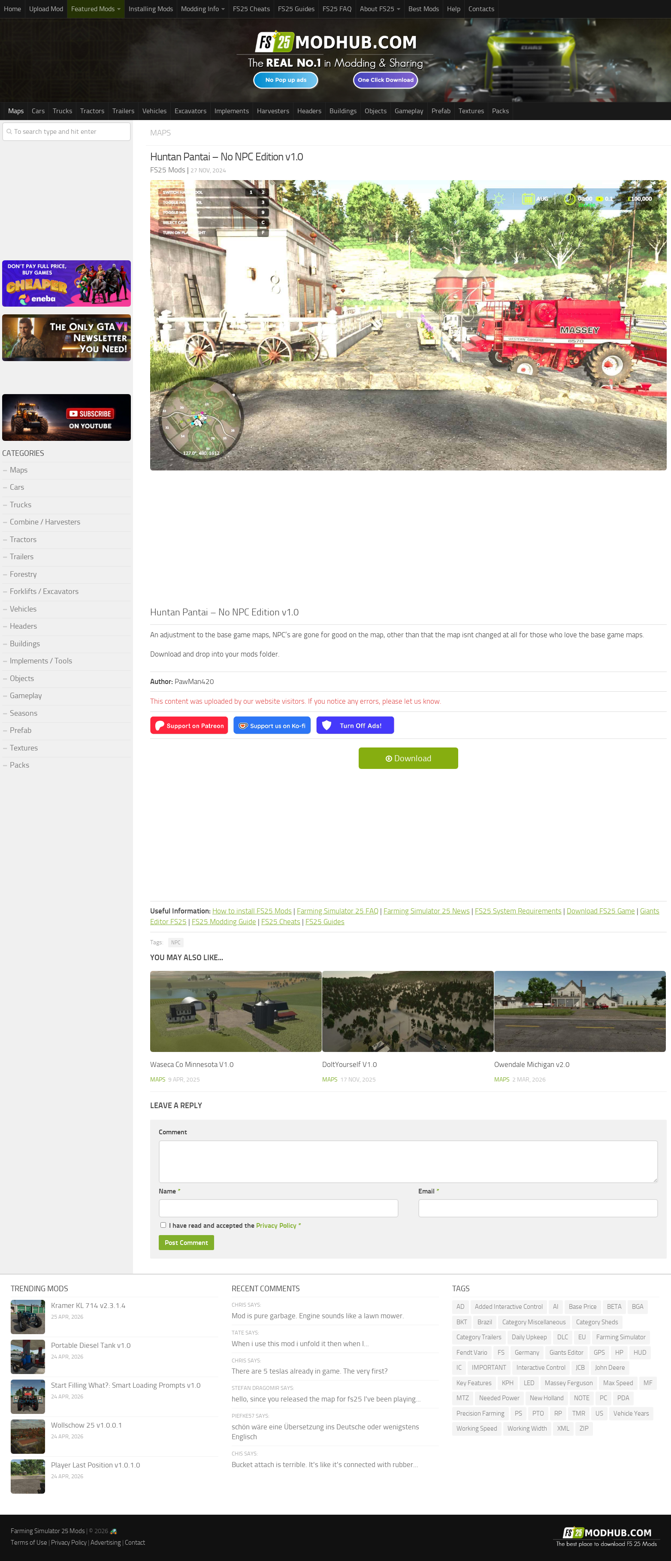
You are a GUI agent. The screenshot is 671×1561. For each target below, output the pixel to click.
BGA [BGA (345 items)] (638, 1307)
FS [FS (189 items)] (501, 1352)
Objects (376, 111)
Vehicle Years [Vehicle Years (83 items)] (631, 1413)
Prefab (441, 111)
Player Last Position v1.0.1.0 (95, 1465)
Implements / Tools (41, 661)
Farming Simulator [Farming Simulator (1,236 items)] (621, 1337)
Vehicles (154, 111)
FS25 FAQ (337, 9)
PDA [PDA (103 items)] (623, 1398)
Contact (135, 1542)
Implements (232, 111)
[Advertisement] (408, 541)
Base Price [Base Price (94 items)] (583, 1307)
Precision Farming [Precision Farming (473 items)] (480, 1413)
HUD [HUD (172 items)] (640, 1352)
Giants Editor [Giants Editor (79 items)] (566, 1352)
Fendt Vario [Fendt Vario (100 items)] (471, 1352)
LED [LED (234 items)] (529, 1383)
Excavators (190, 111)
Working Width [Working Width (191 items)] (527, 1428)
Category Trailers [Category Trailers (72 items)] (479, 1337)
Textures (471, 111)
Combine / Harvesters (45, 522)
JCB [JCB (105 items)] (580, 1367)
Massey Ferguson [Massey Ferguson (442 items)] (569, 1383)
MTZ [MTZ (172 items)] (462, 1398)
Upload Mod (46, 9)
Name (170, 1191)
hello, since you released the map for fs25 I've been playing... (326, 1399)
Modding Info (200, 9)
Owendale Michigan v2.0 (532, 1064)
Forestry (23, 574)
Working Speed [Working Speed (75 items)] (476, 1428)
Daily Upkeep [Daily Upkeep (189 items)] (529, 1337)
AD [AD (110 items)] (460, 1307)
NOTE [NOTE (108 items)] (581, 1398)
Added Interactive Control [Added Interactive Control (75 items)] (509, 1307)
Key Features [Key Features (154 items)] (474, 1383)
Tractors (92, 111)
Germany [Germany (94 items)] (527, 1352)
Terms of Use (29, 1542)
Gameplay (409, 111)
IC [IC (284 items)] (459, 1367)
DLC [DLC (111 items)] (562, 1337)
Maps (16, 111)
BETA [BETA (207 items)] (614, 1307)
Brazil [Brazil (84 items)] (485, 1322)
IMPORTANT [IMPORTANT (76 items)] (489, 1367)
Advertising (106, 1542)
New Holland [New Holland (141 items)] (547, 1398)
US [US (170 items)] (599, 1413)
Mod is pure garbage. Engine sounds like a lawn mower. (318, 1315)
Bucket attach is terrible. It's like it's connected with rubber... (325, 1464)
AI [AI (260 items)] (556, 1307)
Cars (38, 111)
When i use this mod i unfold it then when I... (300, 1343)
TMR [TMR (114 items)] (578, 1413)
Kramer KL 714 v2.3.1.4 (88, 1305)
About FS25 (377, 9)
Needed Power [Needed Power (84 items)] (499, 1398)
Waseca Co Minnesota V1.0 (192, 1064)
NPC (176, 943)
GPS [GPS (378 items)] (599, 1352)
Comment (173, 1132)
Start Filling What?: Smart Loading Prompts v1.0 (126, 1385)
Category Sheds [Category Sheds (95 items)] (597, 1322)
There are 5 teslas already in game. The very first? (310, 1371)
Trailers (123, 111)
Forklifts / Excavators (44, 591)
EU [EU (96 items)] (582, 1337)
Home (12, 9)
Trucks (62, 111)
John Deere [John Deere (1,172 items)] (610, 1367)
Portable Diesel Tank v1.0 (91, 1345)
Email (428, 1191)
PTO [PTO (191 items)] (538, 1413)
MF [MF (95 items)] (648, 1383)
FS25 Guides (296, 9)
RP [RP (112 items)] (558, 1413)
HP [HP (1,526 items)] (619, 1352)
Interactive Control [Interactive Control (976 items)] (541, 1367)
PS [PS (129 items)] (518, 1413)
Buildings (343, 111)
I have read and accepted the (230, 1225)
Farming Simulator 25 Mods (48, 1531)
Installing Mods (151, 9)
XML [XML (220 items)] (563, 1428)
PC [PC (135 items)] (603, 1398)
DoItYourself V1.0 (349, 1064)
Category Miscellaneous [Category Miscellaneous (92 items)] (534, 1322)
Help (453, 9)
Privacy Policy (276, 1225)
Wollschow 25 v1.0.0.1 (86, 1425)
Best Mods (423, 9)
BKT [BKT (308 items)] (461, 1322)
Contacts (481, 9)
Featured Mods (93, 9)
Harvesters (273, 111)
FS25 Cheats (251, 9)
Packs (500, 111)
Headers (309, 111)
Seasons (23, 713)
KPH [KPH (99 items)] (508, 1383)
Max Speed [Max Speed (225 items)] (618, 1383)
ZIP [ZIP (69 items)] (584, 1428)
